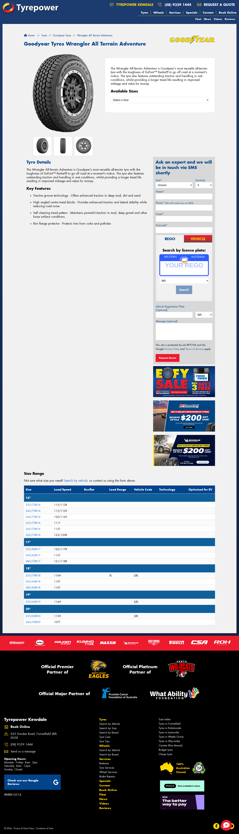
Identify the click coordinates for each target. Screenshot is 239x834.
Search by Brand (108, 732)
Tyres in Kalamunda (170, 728)
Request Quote (167, 357)
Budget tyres (166, 750)
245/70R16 (33, 511)
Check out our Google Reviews (33, 782)
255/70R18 (33, 575)
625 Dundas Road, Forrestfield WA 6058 (34, 736)
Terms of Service (194, 349)
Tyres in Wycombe (169, 741)
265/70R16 (33, 529)
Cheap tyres (165, 754)
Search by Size (108, 728)
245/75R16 (33, 517)
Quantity (200, 180)
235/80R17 (33, 549)
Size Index (165, 719)
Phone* (174, 203)
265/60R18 (33, 581)
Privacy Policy (172, 349)
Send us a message (23, 751)
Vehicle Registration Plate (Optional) (170, 308)
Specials (191, 12)
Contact (208, 12)
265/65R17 (33, 555)
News (207, 19)
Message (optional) (167, 321)
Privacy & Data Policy (24, 828)
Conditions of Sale (44, 828)
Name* (160, 191)
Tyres (144, 12)
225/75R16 (33, 505)
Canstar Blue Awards (170, 745)
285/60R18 (33, 587)
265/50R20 (33, 622)
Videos (218, 19)
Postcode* (161, 225)
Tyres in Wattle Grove (171, 737)
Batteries (104, 763)
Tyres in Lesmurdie (169, 732)
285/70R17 (33, 561)
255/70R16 (33, 523)
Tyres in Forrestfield (169, 723)
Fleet (198, 19)
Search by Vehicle (109, 724)
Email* (160, 214)
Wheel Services (108, 772)
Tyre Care (104, 737)
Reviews (230, 19)
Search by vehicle (75, 481)
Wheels (158, 12)
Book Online (227, 12)
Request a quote (216, 5)
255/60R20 (33, 616)
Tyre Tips (104, 741)
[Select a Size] (160, 100)
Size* (159, 180)
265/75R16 (33, 535)
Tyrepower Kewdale (131, 5)
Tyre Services (106, 768)
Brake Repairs (107, 776)
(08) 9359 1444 (178, 5)
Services (175, 12)
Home (29, 35)
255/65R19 (33, 602)
